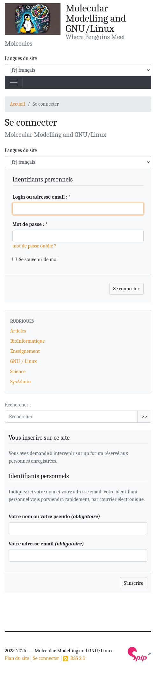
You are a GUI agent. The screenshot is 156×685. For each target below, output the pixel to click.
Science (17, 371)
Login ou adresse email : (41, 197)
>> (144, 416)
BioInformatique (27, 341)
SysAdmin (20, 382)
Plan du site (17, 658)
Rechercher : (18, 405)
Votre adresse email (46, 544)
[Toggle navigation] (14, 82)
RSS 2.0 (74, 658)
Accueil (17, 104)
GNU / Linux (23, 361)
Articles (18, 331)
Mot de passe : (30, 224)
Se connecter (46, 658)
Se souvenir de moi (38, 259)
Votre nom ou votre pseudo (54, 516)
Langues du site (21, 58)
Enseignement (25, 351)
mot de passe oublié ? (34, 246)
